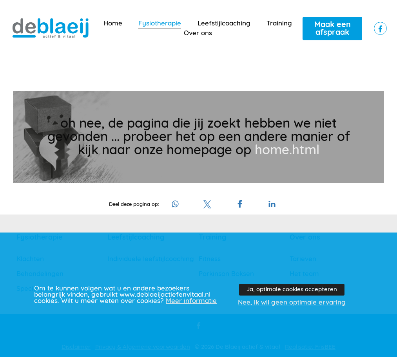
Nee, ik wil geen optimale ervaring (292, 302)
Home (112, 23)
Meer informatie (191, 301)
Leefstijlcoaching (224, 23)
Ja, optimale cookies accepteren (292, 289)
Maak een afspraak (332, 28)
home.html (287, 150)
